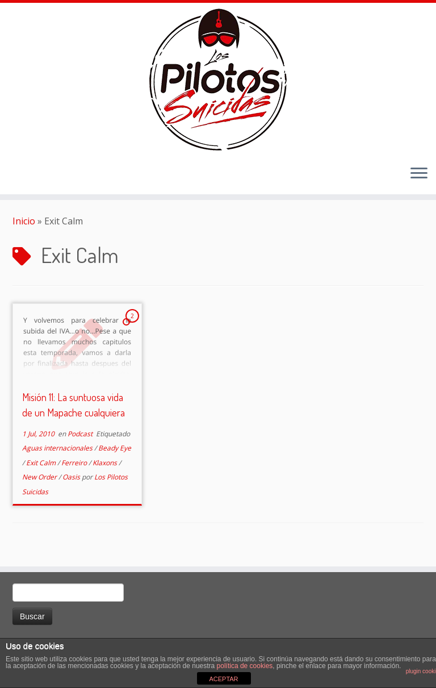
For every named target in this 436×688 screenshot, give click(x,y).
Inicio (23, 221)
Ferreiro (75, 463)
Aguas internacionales (58, 448)
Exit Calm (41, 463)
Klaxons (106, 463)
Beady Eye (114, 448)
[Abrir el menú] (418, 173)
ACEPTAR (223, 679)
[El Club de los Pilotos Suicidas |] (218, 80)
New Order (40, 477)
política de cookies (245, 666)
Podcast (81, 434)
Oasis (72, 477)
